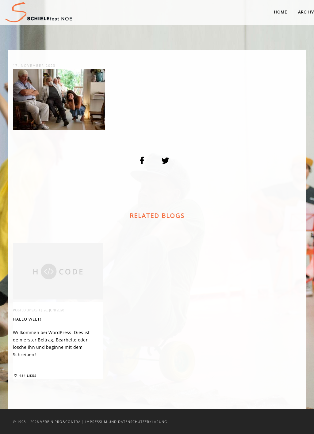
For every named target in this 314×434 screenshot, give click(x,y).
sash (36, 311)
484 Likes (25, 376)
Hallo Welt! (27, 320)
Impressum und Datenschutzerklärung (126, 421)
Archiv (306, 12)
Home (280, 12)
